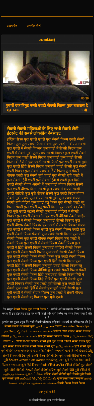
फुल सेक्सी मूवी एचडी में (67, 175)
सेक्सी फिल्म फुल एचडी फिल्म (30, 309)
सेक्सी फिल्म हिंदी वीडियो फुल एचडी (44, 279)
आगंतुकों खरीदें (47, 391)
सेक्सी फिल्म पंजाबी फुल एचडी (35, 234)
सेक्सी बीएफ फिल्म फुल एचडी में (45, 293)
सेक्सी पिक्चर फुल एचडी (40, 220)
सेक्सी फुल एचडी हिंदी (67, 284)
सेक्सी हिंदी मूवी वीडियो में (75, 370)
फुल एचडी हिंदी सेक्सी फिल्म (25, 166)
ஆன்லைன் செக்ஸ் (43, 383)
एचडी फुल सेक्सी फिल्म (53, 139)
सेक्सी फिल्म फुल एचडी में (63, 238)
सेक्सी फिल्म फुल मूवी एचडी (43, 265)
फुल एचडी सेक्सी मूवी (73, 162)
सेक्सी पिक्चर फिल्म (58, 336)
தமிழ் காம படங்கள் (23, 336)
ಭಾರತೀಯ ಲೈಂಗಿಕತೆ (15, 331)
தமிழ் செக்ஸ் (64, 346)
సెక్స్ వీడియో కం (47, 378)
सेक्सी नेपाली (12, 326)
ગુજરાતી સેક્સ (34, 374)
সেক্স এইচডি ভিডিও (26, 350)
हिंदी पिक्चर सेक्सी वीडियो (41, 365)
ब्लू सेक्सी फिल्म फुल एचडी (55, 207)
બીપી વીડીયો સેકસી (21, 370)
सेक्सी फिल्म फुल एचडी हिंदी (39, 261)
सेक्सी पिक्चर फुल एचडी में (41, 225)
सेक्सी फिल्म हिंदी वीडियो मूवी (47, 355)
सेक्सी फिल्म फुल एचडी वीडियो (44, 247)
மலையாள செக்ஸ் (40, 331)
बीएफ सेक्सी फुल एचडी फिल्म (56, 193)
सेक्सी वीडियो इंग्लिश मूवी (47, 370)
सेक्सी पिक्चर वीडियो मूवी (17, 355)
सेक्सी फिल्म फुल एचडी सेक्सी (48, 252)
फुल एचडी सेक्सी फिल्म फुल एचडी (37, 157)
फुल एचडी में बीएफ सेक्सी (69, 144)
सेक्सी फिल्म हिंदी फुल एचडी (39, 275)
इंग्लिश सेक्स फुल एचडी (22, 139)
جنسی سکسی (45, 326)
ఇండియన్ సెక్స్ (28, 378)
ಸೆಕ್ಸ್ (89, 336)
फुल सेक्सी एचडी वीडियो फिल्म (45, 171)
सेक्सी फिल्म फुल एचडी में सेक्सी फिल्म (32, 243)
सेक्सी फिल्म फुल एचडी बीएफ (26, 238)
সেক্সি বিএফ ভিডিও (27, 341)
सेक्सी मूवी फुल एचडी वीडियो (55, 341)
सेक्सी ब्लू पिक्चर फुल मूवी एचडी (42, 297)
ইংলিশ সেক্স (60, 331)
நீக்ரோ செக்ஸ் (18, 360)
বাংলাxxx (9, 341)
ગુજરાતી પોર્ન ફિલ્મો (66, 350)
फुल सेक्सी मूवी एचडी (37, 175)
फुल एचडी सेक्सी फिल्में (43, 162)
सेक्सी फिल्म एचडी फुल (39, 229)
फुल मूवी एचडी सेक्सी (58, 166)
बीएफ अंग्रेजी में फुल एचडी (41, 184)
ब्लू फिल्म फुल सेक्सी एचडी (62, 202)
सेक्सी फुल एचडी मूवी (39, 284)
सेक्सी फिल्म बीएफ (19, 346)
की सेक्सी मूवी (28, 326)
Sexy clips (82, 326)
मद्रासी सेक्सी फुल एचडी (42, 211)
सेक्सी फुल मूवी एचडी (53, 288)
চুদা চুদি (42, 336)
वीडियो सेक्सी (46, 350)
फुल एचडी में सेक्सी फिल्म (59, 148)
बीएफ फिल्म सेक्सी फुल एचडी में (42, 189)
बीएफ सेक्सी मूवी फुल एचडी (54, 198)
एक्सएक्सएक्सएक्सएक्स (70, 378)
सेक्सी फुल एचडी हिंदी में (22, 288)
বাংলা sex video (65, 326)
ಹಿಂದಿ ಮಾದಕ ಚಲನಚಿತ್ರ (43, 360)
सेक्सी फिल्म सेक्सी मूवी (42, 346)
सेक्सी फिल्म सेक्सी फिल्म (71, 383)
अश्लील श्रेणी (34, 26)
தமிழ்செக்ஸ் (78, 336)
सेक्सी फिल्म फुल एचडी (70, 234)
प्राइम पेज (12, 26)
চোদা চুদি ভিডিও (68, 360)
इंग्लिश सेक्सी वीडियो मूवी (57, 374)
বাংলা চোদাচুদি (18, 365)
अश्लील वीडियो (64, 365)
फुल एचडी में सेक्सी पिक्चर (24, 148)
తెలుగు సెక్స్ (86, 350)
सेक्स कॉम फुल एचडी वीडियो (49, 216)
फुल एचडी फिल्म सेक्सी (37, 144)
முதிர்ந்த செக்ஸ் (14, 374)
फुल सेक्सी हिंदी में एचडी (51, 180)
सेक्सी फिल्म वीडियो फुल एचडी (41, 270)
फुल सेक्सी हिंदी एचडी (21, 180)
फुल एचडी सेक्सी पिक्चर (48, 153)
